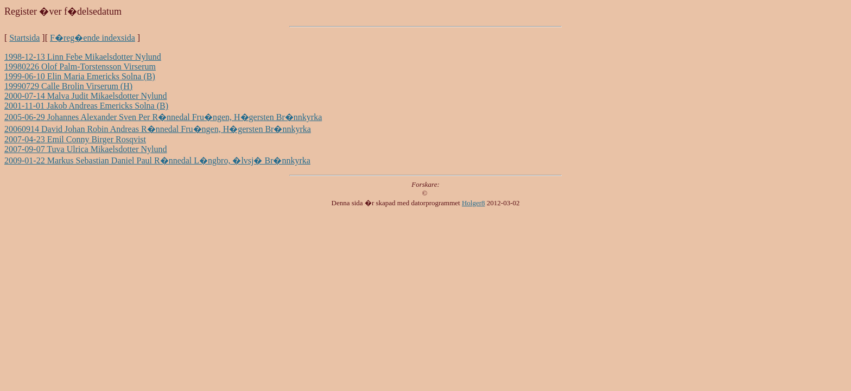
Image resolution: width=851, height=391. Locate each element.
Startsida (24, 37)
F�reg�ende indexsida (92, 37)
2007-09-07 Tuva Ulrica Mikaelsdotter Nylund (85, 149)
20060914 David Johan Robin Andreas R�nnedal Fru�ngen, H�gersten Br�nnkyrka (157, 129)
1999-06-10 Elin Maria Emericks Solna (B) (79, 76)
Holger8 (473, 203)
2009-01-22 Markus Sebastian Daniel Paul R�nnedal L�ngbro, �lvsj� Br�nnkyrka (157, 160)
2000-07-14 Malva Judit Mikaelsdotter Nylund (85, 95)
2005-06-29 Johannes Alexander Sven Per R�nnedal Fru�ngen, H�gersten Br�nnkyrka (163, 117)
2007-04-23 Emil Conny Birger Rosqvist (75, 139)
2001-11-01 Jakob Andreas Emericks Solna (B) (86, 105)
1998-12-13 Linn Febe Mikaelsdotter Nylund (82, 56)
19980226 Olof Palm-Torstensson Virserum (80, 66)
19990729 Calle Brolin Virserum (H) (68, 86)
